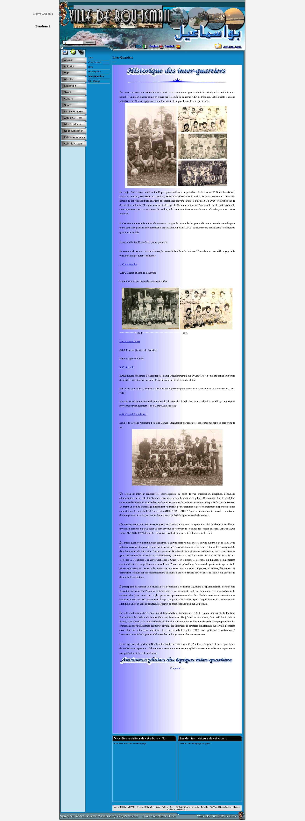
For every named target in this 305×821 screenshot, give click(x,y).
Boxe (90, 67)
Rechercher (89, 42)
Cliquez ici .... (177, 668)
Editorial (126, 807)
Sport (172, 807)
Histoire (140, 807)
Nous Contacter (226, 807)
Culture (165, 807)
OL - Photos (94, 81)
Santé (157, 807)
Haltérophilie (94, 71)
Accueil (117, 807)
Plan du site (182, 809)
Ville (133, 807)
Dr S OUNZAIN (183, 807)
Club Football (94, 62)
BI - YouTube (212, 807)
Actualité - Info (198, 807)
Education (149, 807)
